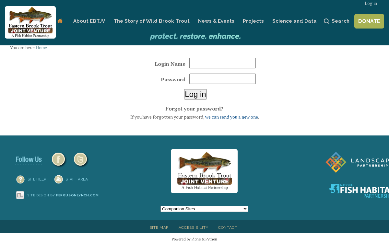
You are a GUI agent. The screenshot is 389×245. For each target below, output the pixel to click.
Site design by (63, 195)
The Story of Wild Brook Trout (151, 21)
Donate (369, 21)
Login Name (170, 63)
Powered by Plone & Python (194, 239)
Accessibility (193, 227)
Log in (371, 3)
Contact (227, 227)
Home (60, 21)
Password (173, 79)
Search (340, 21)
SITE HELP (37, 179)
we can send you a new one (231, 117)
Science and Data (294, 21)
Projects (253, 21)
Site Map (159, 227)
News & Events (216, 21)
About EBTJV (89, 21)
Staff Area (76, 179)
